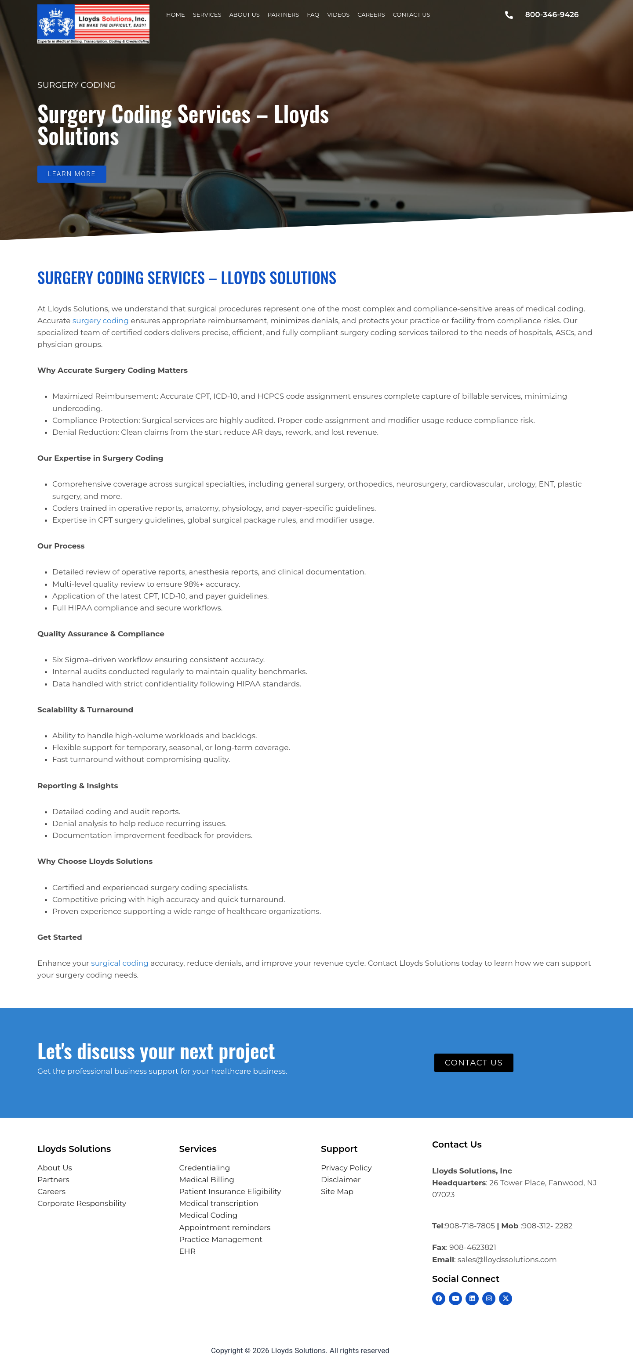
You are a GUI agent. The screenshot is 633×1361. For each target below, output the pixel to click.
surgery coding (101, 320)
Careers (371, 14)
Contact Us (411, 14)
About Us (244, 14)
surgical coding (119, 963)
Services (207, 14)
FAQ (313, 14)
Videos (338, 14)
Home (175, 14)
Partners (283, 14)
